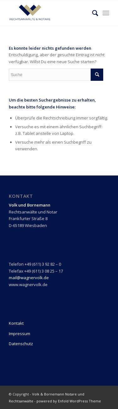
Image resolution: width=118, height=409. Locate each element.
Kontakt (16, 323)
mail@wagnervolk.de (29, 277)
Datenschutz (21, 343)
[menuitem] (92, 12)
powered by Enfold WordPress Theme (69, 401)
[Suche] (92, 12)
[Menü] (106, 12)
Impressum (19, 333)
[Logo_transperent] (49, 12)
